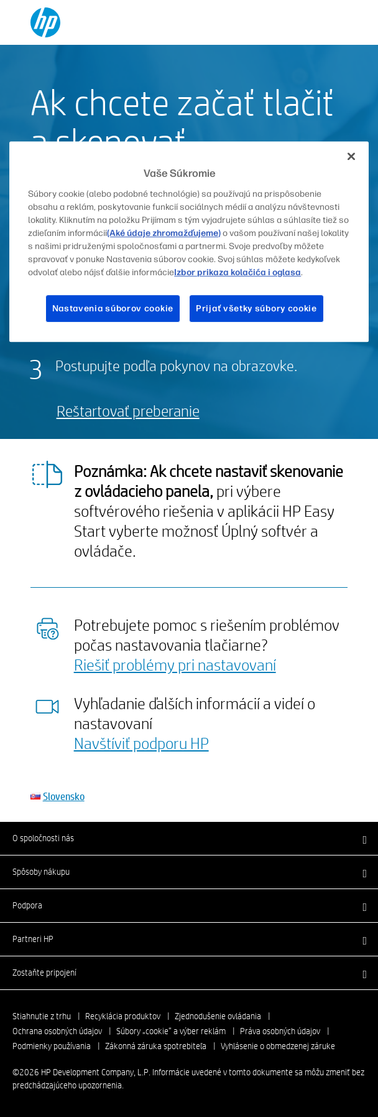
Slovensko (64, 796)
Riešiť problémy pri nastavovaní (175, 664)
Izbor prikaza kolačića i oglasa (237, 272)
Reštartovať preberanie (128, 410)
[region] (189, 241)
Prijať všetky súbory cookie (256, 308)
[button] (189, 838)
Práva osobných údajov (280, 1031)
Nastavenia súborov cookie (113, 308)
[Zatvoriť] (351, 156)
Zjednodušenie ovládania (218, 1016)
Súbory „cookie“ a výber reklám (171, 1031)
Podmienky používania (51, 1046)
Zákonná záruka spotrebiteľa (155, 1046)
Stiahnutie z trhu (41, 1016)
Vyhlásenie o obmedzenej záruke (278, 1046)
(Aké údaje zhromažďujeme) (164, 233)
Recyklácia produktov (122, 1016)
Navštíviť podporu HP (141, 743)
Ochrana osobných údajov (57, 1031)
